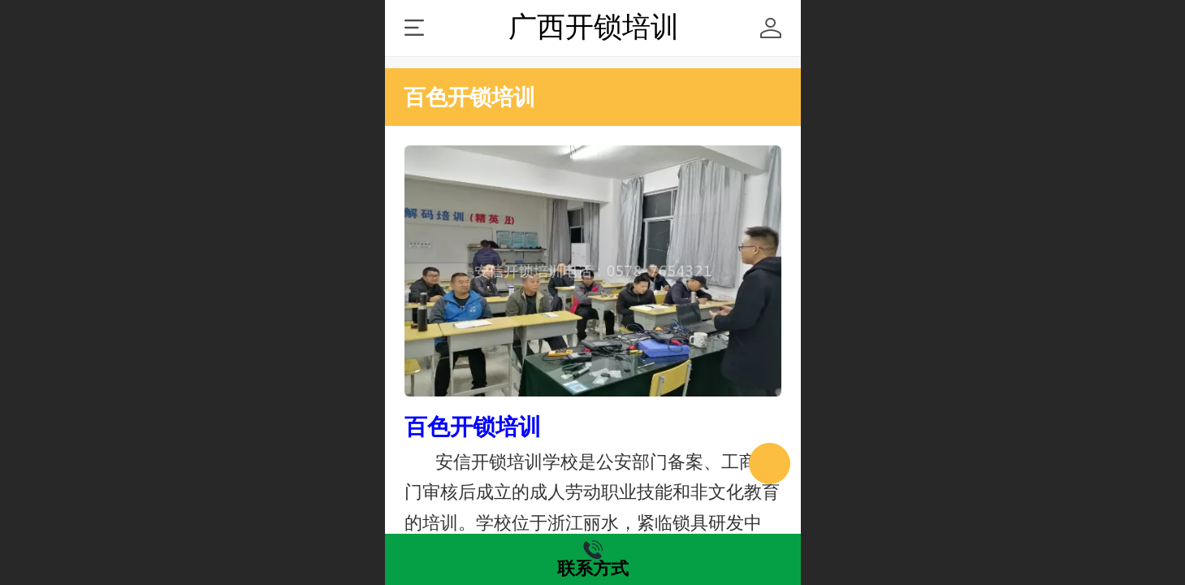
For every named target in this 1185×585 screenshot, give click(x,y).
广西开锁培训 (593, 27)
